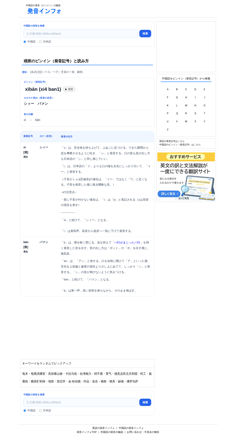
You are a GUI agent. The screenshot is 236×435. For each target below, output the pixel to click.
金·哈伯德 (74, 381)
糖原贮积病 (38, 381)
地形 (51, 381)
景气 (108, 373)
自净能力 (85, 373)
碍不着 (98, 373)
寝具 (112, 381)
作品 (86, 381)
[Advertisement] (142, 8)
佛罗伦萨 (132, 381)
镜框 (103, 381)
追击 (95, 381)
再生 (25, 157)
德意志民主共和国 (125, 373)
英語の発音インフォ (103, 428)
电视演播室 (38, 373)
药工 (143, 373)
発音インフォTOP (87, 432)
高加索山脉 (55, 373)
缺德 (121, 381)
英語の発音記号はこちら (172, 141)
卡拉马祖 (71, 373)
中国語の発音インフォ (131, 428)
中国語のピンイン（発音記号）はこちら (180, 144)
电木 (25, 373)
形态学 (61, 381)
